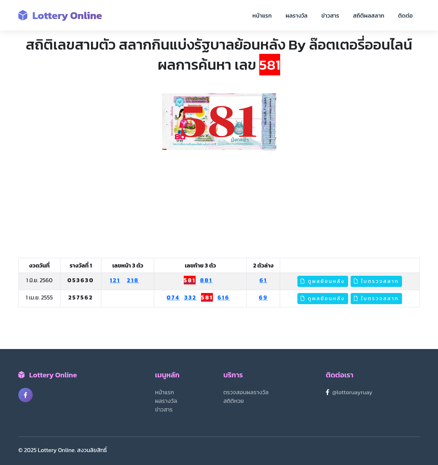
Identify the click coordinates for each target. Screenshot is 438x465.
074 (172, 297)
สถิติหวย (233, 400)
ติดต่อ (405, 15)
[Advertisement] (219, 204)
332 (190, 297)
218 (133, 280)
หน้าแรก (262, 15)
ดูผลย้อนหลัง (323, 281)
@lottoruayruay (352, 392)
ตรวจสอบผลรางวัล (246, 392)
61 (263, 280)
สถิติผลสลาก (368, 15)
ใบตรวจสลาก (376, 281)
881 (206, 280)
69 (263, 297)
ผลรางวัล (296, 15)
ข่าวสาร (330, 15)
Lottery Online (60, 15)
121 (115, 280)
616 (224, 297)
